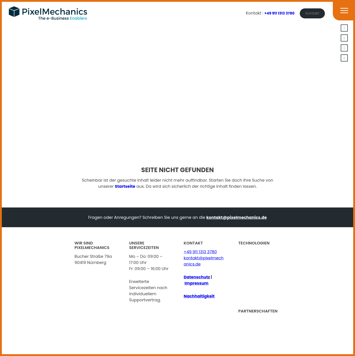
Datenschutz (197, 277)
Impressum (197, 283)
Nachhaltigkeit (199, 296)
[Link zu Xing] (344, 38)
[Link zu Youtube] (344, 48)
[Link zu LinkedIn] (344, 28)
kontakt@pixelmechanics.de (236, 217)
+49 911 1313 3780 (279, 13)
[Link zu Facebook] (344, 58)
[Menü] (341, 13)
